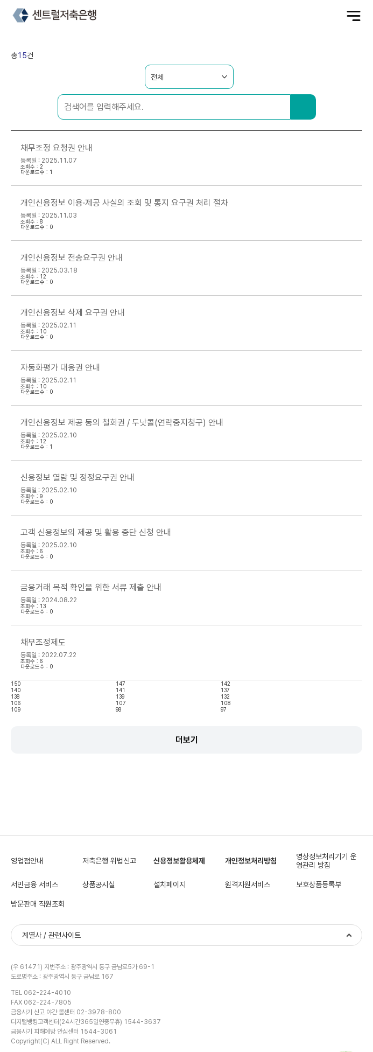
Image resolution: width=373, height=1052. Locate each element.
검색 (303, 107)
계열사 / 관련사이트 (51, 935)
